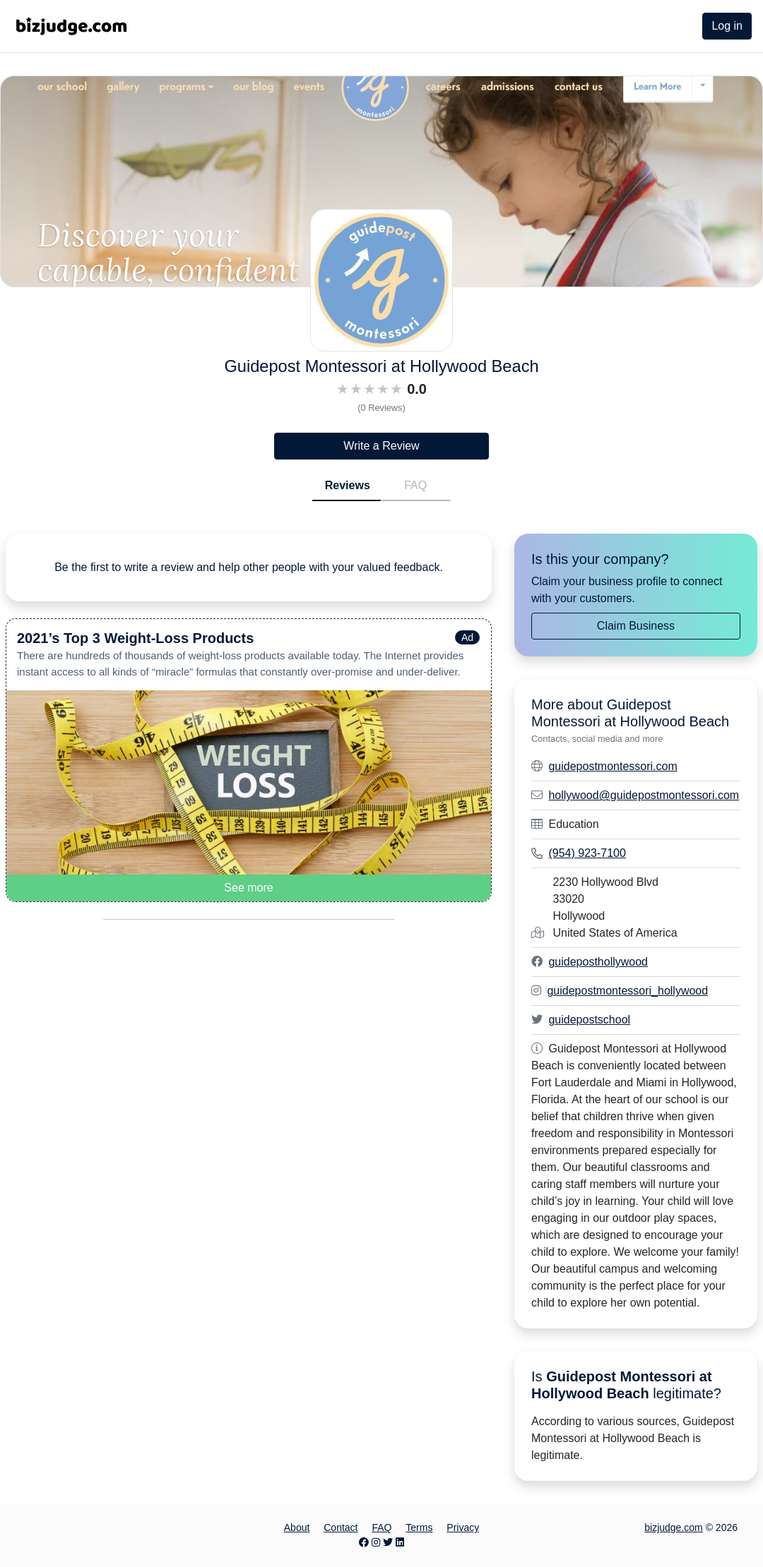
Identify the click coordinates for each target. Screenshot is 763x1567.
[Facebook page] (364, 1542)
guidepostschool (589, 1020)
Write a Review (381, 446)
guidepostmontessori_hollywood (627, 991)
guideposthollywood (598, 962)
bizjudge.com (673, 1527)
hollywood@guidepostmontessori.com (643, 795)
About (297, 1527)
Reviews (347, 485)
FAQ (415, 485)
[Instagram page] (376, 1542)
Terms (419, 1527)
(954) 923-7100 (586, 853)
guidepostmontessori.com (612, 766)
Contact (340, 1527)
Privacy (462, 1527)
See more (248, 888)
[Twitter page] (388, 1542)
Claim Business (636, 626)
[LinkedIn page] (400, 1542)
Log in (727, 26)
